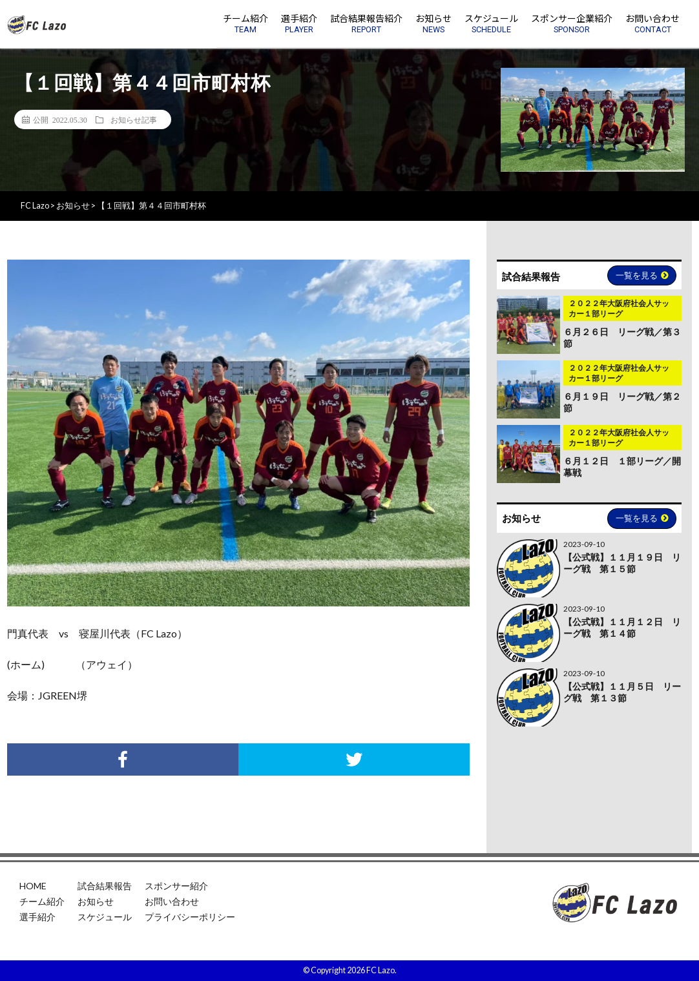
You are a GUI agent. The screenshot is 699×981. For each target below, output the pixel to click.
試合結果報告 (105, 885)
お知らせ (96, 901)
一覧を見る (642, 275)
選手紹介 (37, 916)
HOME (33, 885)
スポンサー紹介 (176, 885)
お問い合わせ (172, 901)
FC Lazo (380, 970)
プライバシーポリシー (190, 916)
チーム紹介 (42, 901)
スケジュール (105, 916)
